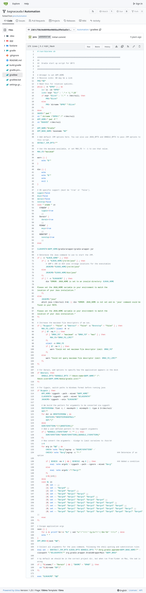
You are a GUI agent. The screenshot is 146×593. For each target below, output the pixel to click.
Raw (88, 47)
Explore (16, 3)
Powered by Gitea (11, 590)
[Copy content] (122, 46)
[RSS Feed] (92, 11)
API (140, 590)
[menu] (122, 590)
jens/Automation (20, 16)
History (107, 47)
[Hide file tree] (4, 29)
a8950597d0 (44, 37)
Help (26, 3)
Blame (97, 47)
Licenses (133, 590)
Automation (32, 11)
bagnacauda (15, 11)
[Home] (5, 3)
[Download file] (116, 46)
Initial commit (59, 37)
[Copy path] (100, 30)
